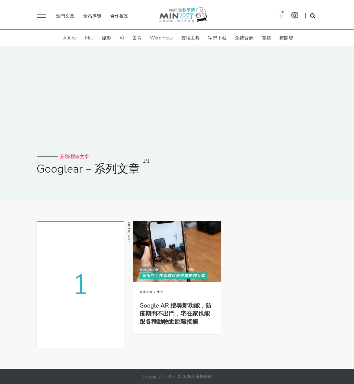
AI (121, 38)
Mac (89, 38)
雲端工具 (190, 38)
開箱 (266, 38)
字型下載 (217, 38)
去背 (137, 38)
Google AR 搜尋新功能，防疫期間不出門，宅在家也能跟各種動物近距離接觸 (175, 314)
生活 (160, 292)
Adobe (70, 38)
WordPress (161, 38)
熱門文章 (65, 16)
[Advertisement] (177, 107)
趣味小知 (146, 292)
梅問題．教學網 (182, 16)
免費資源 (244, 38)
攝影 (106, 38)
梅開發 (286, 38)
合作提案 (119, 16)
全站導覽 (92, 16)
